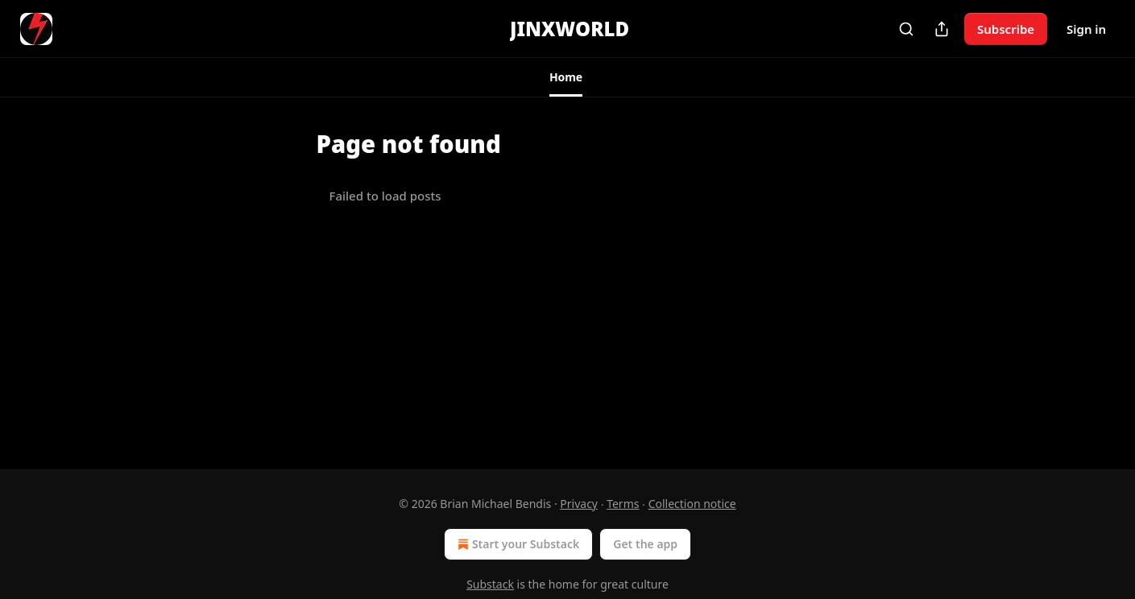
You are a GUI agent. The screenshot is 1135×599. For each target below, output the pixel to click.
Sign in (1086, 29)
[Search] (906, 29)
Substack (490, 584)
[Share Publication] (942, 29)
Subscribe (1005, 29)
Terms (623, 503)
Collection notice (692, 503)
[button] (566, 77)
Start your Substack (516, 544)
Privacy (579, 503)
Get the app (645, 543)
